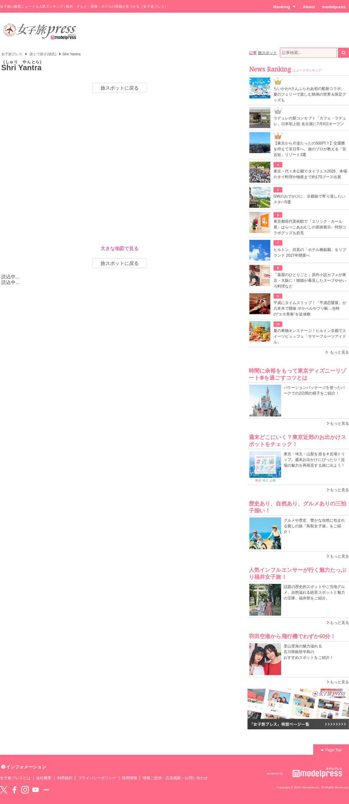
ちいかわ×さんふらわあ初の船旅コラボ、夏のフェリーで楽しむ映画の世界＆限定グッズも (309, 94)
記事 (253, 53)
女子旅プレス (11, 54)
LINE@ (46, 790)
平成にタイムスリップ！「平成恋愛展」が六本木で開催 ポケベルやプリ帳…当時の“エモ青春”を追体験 (309, 308)
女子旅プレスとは (15, 778)
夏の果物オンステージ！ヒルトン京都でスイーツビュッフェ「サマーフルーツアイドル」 (309, 336)
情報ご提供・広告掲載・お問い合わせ (175, 778)
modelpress (334, 6)
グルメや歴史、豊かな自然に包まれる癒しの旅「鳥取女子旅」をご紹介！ (314, 526)
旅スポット (267, 53)
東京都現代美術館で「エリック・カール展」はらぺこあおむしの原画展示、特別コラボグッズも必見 (309, 227)
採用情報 (129, 778)
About (309, 6)
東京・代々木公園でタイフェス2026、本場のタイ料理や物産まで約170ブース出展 (310, 174)
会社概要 (43, 778)
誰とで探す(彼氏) (43, 54)
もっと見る (339, 352)
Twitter (4, 790)
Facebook (14, 790)
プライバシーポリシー (97, 778)
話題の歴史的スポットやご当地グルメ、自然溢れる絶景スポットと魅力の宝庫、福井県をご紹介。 (314, 592)
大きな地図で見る (120, 248)
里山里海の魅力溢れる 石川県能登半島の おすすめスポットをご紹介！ (308, 652)
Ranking (284, 6)
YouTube (35, 790)
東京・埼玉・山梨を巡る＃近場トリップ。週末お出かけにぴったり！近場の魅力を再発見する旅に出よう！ (314, 460)
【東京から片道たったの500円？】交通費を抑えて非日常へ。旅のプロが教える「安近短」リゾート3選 (309, 149)
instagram (25, 790)
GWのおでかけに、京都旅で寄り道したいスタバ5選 (309, 199)
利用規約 (64, 778)
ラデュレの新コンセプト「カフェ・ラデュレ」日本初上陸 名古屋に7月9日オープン (309, 121)
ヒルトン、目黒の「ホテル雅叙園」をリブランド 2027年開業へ (309, 252)
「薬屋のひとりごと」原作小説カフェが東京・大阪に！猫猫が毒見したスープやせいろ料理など (309, 280)
